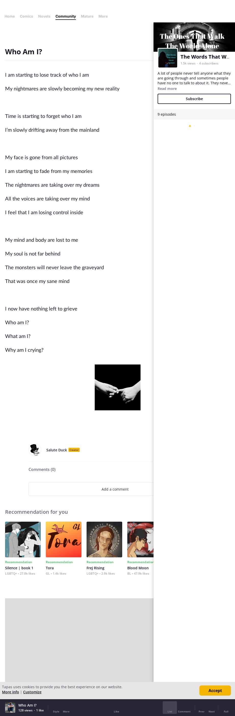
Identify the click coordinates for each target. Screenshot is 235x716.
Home (10, 16)
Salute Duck (56, 450)
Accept (215, 690)
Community (66, 16)
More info (10, 692)
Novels (44, 16)
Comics (26, 16)
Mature (87, 16)
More (105, 16)
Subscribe (194, 98)
